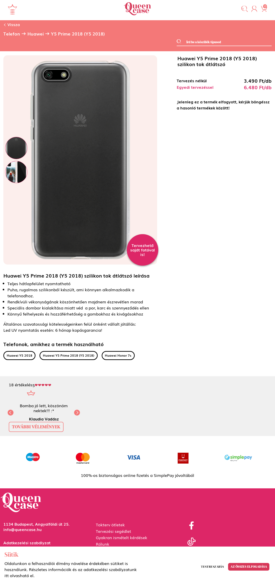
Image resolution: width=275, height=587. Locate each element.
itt (6, 575)
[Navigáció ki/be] (12, 9)
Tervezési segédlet (113, 531)
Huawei (35, 33)
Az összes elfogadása (249, 566)
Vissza (11, 24)
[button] (244, 9)
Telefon (11, 33)
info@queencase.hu (22, 529)
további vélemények (36, 427)
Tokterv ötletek (110, 524)
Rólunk (102, 544)
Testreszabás (212, 566)
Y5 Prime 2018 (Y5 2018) (78, 33)
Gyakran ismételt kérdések (121, 537)
